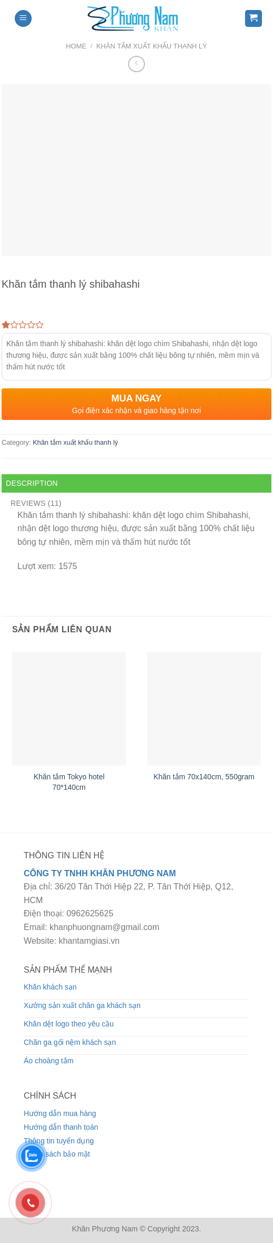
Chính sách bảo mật (57, 1154)
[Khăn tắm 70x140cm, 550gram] (204, 709)
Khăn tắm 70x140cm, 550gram (204, 776)
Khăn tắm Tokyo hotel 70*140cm (69, 781)
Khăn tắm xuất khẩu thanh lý (151, 46)
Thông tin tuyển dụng (59, 1141)
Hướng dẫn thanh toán (61, 1127)
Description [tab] (32, 483)
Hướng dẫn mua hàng (60, 1113)
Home (76, 46)
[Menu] (23, 18)
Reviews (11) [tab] (36, 503)
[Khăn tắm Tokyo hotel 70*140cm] (69, 709)
